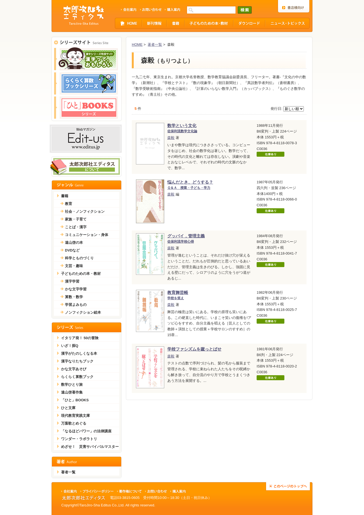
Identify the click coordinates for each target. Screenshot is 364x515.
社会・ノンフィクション (85, 211)
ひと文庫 (68, 408)
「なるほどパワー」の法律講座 (86, 431)
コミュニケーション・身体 (86, 235)
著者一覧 (155, 44)
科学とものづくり (79, 258)
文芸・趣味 (74, 266)
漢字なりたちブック (77, 361)
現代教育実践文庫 (75, 415)
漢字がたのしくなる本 (79, 353)
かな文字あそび (73, 369)
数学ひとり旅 (72, 384)
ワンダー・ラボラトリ (79, 439)
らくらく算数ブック (77, 377)
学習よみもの (76, 305)
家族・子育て (76, 219)
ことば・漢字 (76, 227)
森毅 (171, 138)
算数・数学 (74, 297)
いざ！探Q (69, 346)
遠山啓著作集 (72, 392)
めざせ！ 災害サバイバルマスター (90, 447)
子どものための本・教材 (81, 274)
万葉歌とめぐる (73, 423)
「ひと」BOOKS (75, 400)
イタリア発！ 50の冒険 (79, 338)
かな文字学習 (76, 289)
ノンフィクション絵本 (83, 312)
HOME (137, 44)
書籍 (64, 196)
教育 (68, 204)
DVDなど (72, 250)
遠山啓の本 (74, 242)
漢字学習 (72, 281)
